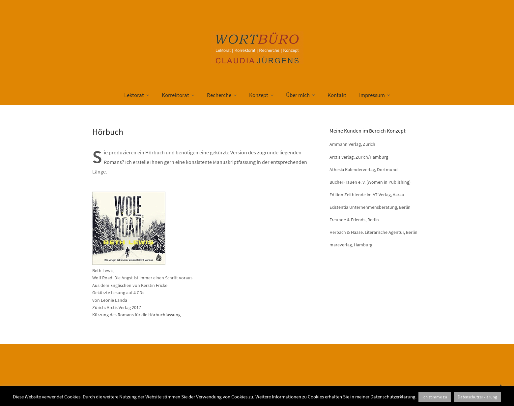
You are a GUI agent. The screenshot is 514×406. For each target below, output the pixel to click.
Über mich (298, 95)
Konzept (258, 95)
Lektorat (134, 95)
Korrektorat (175, 95)
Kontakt (337, 95)
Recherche (219, 95)
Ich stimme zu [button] (434, 397)
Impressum (372, 95)
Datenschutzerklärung (477, 397)
